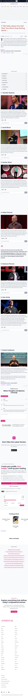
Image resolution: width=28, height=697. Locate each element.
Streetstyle (3, 656)
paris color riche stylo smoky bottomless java (14, 556)
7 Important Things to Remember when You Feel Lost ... (14, 550)
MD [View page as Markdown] (11, 36)
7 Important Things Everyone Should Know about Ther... (14, 548)
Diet (1, 629)
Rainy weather (9, 384)
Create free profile (14, 483)
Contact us (3, 668)
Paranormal (17, 648)
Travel (16, 658)
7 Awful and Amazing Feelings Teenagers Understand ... (14, 554)
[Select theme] (24, 4)
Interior (11, 6)
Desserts (16, 627)
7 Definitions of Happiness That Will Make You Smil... (14, 558)
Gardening (16, 635)
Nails (2, 648)
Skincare (2, 654)
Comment (3, 420)
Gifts (5, 6)
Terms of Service (3, 680)
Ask (25, 122)
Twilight (2, 660)
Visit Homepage (14, 604)
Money (16, 644)
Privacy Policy (3, 678)
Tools (15, 662)
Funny (16, 633)
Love (15, 642)
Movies (8, 6)
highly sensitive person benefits (14, 542)
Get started (22, 505)
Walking (12, 52)
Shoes (16, 652)
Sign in (19, 488)
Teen (2, 658)
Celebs (16, 625)
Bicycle (4, 52)
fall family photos (10, 253)
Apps (15, 619)
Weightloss (3, 662)
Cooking (2, 627)
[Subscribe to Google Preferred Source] (7, 425)
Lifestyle (2, 642)
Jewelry (16, 640)
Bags (17, 6)
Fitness (16, 631)
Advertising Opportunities (5, 674)
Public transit (8, 52)
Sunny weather (3, 384)
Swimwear (16, 656)
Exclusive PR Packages (4, 676)
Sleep (16, 654)
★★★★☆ (25, 22)
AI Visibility (3, 670)
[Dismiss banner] (26, 424)
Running (15, 6)
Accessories (3, 619)
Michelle (3, 36)
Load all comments (4, 396)
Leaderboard (5, 505)
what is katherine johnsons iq (14, 546)
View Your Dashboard (14, 486)
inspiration (3, 22)
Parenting (2, 650)
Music (16, 646)
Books (2, 625)
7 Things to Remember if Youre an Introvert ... (14, 544)
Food (2, 633)
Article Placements (4, 672)
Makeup (2, 6)
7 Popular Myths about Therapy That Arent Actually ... (14, 560)
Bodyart (16, 623)
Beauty (24, 6)
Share (25, 36)
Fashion (21, 6)
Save (21, 36)
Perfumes (16, 650)
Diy (15, 629)
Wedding (16, 660)
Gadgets (2, 635)
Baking (16, 621)
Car (1, 52)
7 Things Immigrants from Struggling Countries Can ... (14, 552)
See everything (4, 523)
